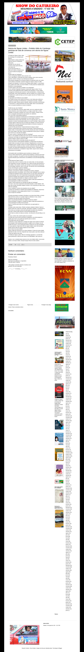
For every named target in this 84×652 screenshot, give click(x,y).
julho (67, 348)
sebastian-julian (49, 648)
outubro (67, 343)
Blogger (60, 648)
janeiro (67, 338)
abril (67, 333)
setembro (68, 345)
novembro (68, 341)
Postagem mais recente (14, 304)
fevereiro (67, 337)
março (67, 335)
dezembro (68, 340)
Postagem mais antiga (46, 304)
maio (67, 351)
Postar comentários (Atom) (17, 307)
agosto (67, 346)
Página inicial (30, 304)
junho (67, 350)
